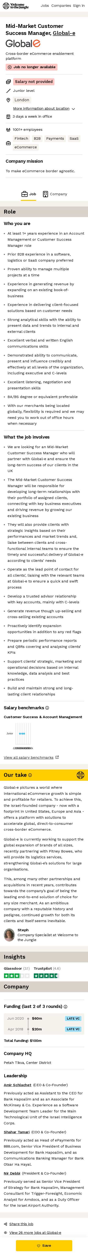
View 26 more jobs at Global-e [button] (32, 1232)
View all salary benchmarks (29, 757)
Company (54, 194)
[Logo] (16, 6)
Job (28, 194)
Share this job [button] (18, 1224)
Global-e (64, 33)
